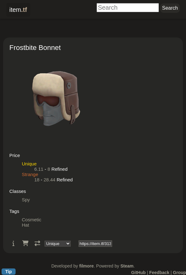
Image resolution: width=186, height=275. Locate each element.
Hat (25, 225)
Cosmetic (31, 219)
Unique (29, 163)
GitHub (138, 272)
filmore (86, 265)
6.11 (38, 169)
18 (37, 179)
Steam (126, 265)
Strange (30, 174)
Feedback (159, 272)
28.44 (49, 179)
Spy (26, 199)
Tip (8, 271)
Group (179, 272)
